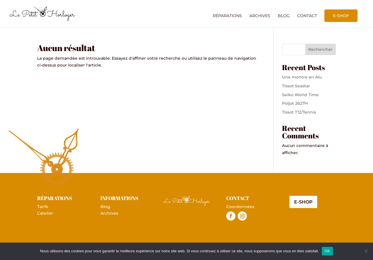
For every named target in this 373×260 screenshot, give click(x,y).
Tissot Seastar (296, 85)
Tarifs (42, 206)
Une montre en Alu (302, 77)
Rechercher (320, 49)
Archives (259, 16)
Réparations (227, 16)
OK (327, 251)
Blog (284, 16)
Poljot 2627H (295, 103)
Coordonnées (240, 206)
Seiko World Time (300, 94)
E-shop (341, 15)
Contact (307, 16)
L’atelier (45, 213)
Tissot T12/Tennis (299, 112)
